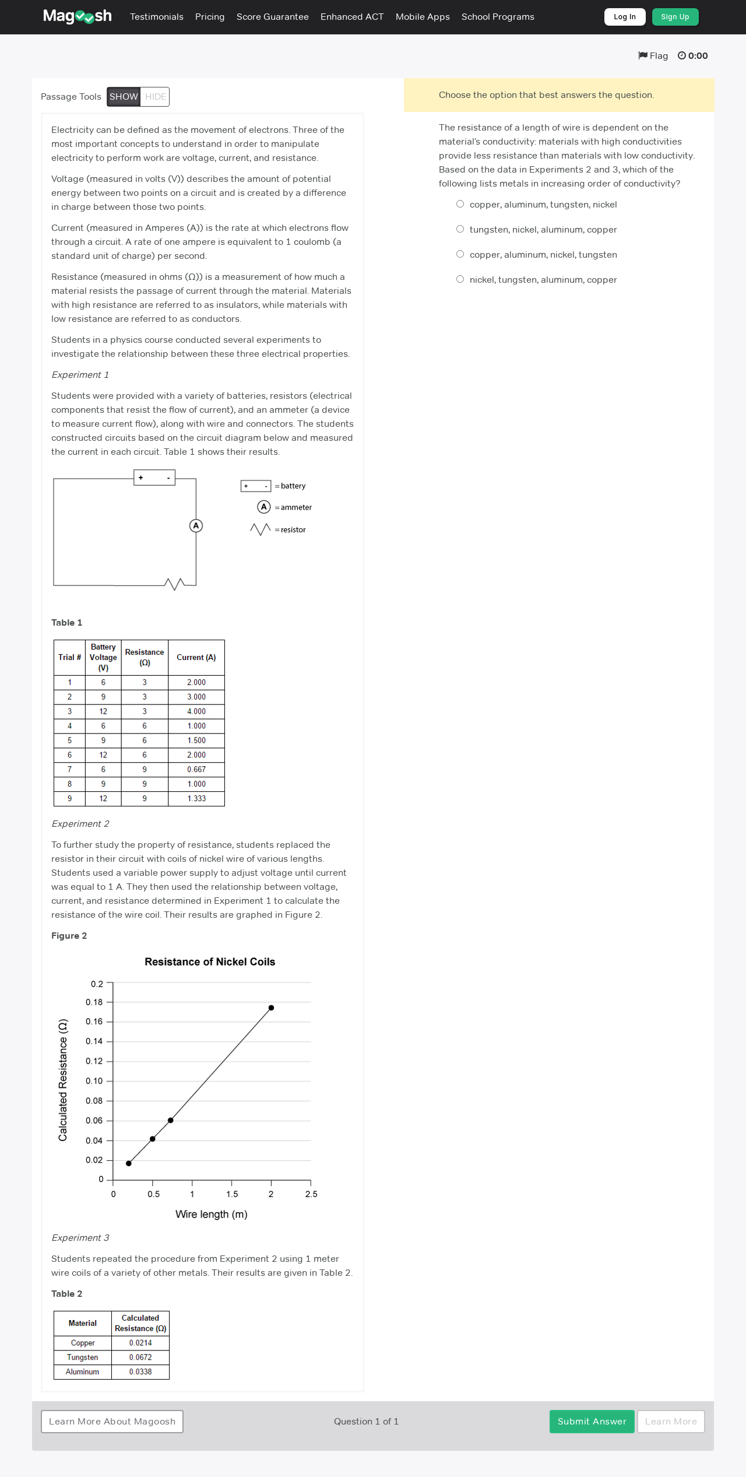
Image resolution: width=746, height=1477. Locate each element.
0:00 (698, 55)
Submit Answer (592, 1421)
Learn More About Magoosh (112, 1421)
